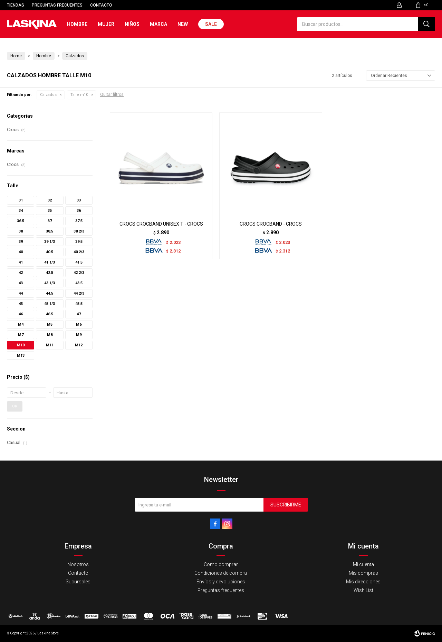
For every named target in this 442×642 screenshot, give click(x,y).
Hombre (77, 24)
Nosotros (78, 564)
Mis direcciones (363, 581)
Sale (211, 24)
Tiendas (15, 5)
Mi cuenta (363, 564)
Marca (158, 24)
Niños (132, 24)
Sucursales (78, 581)
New (182, 24)
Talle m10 (79, 94)
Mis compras (363, 573)
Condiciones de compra (220, 573)
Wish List (363, 590)
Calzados (48, 94)
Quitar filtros (112, 94)
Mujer (106, 24)
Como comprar (221, 564)
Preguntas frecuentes (57, 5)
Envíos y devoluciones (220, 581)
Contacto (101, 5)
